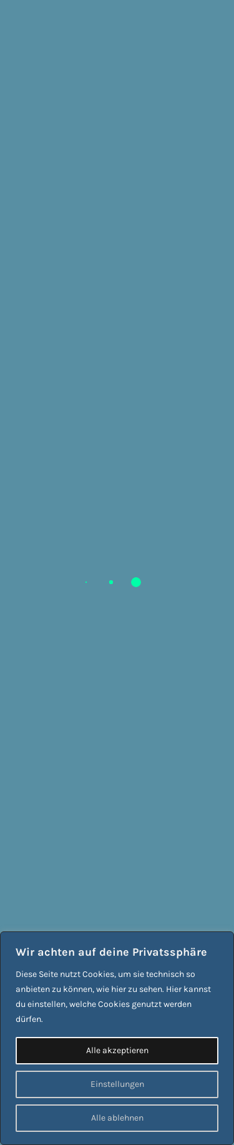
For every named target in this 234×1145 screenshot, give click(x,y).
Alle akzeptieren (117, 1050)
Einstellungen (117, 1084)
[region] (117, 1038)
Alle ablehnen (117, 1118)
